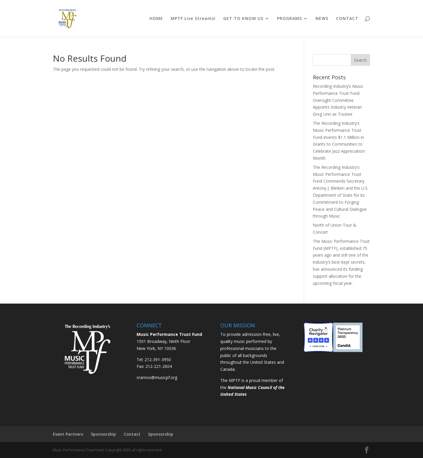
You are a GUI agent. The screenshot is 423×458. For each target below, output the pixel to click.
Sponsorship (103, 434)
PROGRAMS (289, 18)
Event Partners (68, 434)
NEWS (321, 18)
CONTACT (347, 18)
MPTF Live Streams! (193, 18)
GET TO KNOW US (243, 18)
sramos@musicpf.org (157, 377)
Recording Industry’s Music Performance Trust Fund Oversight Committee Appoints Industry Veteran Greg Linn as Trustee (338, 100)
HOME (156, 18)
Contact (132, 434)
